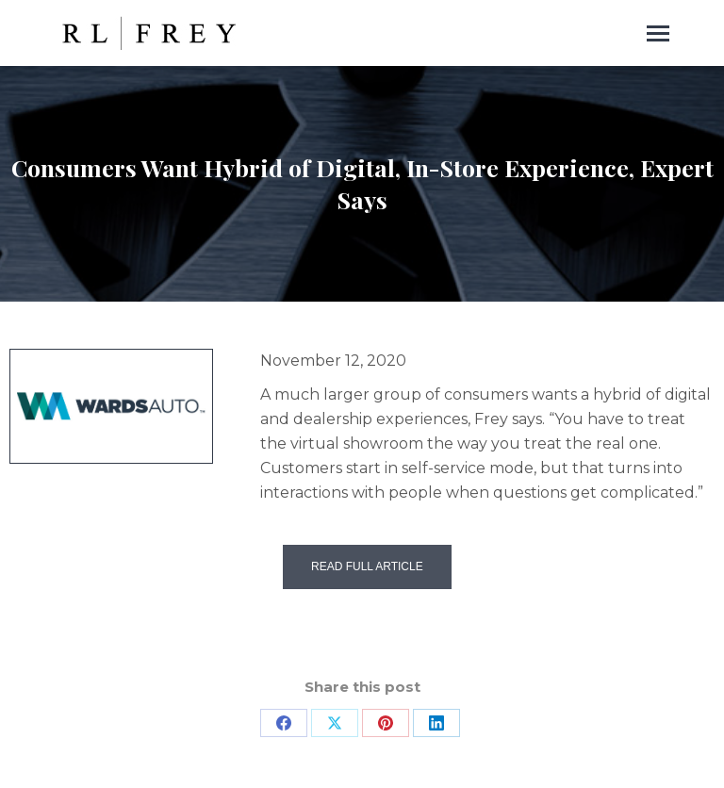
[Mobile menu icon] (658, 33)
